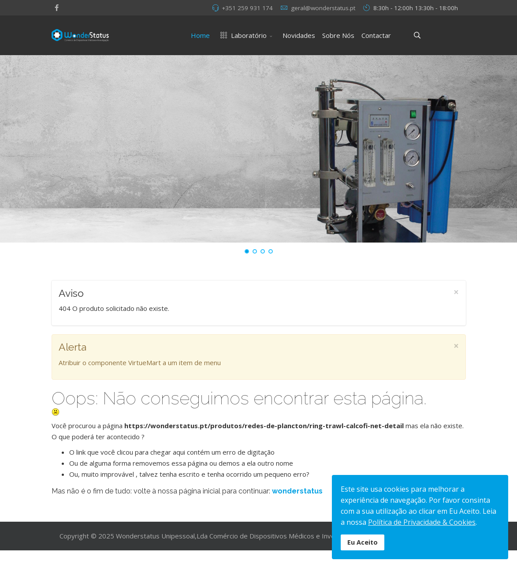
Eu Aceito (362, 542)
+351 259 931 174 (247, 8)
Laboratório (242, 35)
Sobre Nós (338, 35)
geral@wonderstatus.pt (323, 8)
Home (200, 35)
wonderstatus (297, 491)
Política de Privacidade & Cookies (422, 522)
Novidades (299, 35)
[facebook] (57, 7)
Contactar (376, 35)
